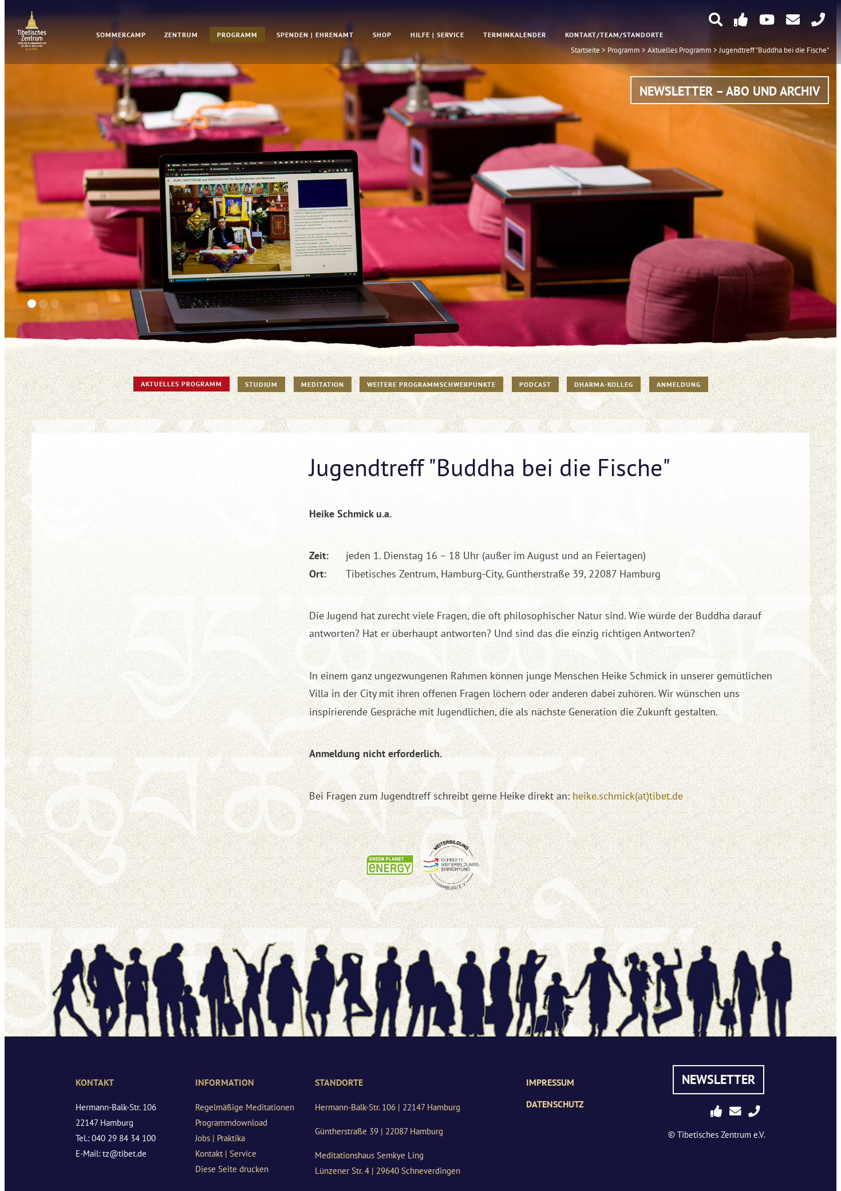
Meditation (322, 384)
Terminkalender (514, 35)
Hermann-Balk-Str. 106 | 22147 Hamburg (387, 1107)
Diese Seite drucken (232, 1169)
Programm (237, 35)
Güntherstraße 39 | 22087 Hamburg (379, 1131)
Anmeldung (679, 384)
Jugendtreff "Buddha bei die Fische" (774, 51)
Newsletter (718, 1079)
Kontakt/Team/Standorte (614, 35)
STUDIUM (261, 384)
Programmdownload (231, 1122)
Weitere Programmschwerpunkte (431, 384)
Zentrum (181, 35)
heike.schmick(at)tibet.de (627, 795)
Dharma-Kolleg (603, 384)
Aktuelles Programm (181, 383)
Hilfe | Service (437, 35)
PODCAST (535, 384)
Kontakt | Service (225, 1153)
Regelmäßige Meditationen (244, 1107)
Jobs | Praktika (220, 1138)
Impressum (550, 1082)
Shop (382, 35)
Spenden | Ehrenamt (315, 35)
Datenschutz (555, 1104)
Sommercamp (120, 35)
